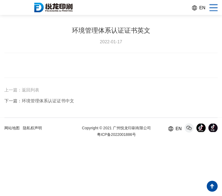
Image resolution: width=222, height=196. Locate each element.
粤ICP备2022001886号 (116, 134)
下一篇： (13, 101)
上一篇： (13, 90)
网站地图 (12, 128)
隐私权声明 (32, 128)
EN (202, 7)
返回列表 (30, 90)
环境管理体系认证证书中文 (48, 101)
